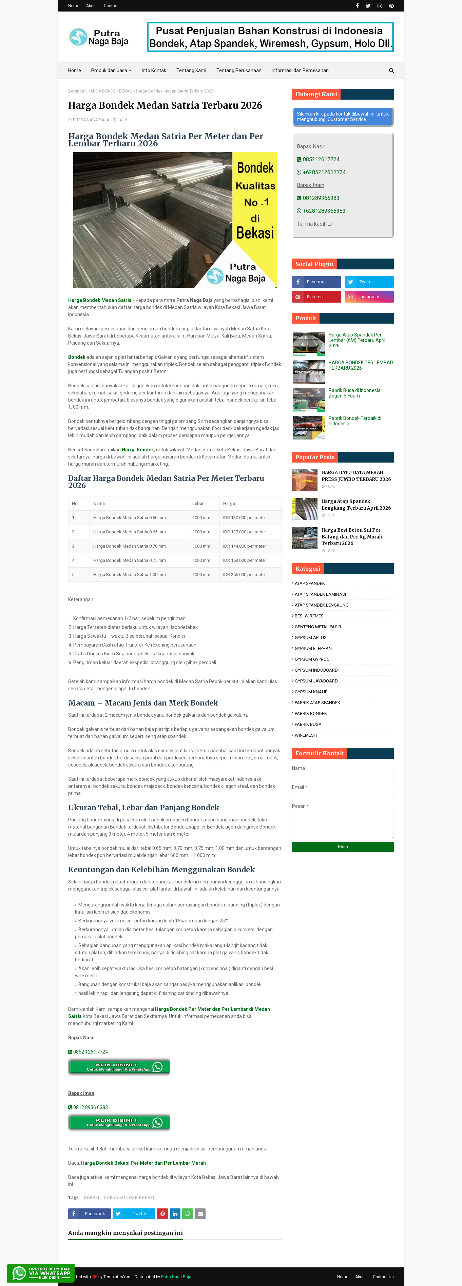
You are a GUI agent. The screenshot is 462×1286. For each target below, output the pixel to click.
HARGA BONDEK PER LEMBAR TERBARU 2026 (361, 365)
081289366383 (318, 198)
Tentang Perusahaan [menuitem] (239, 70)
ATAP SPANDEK (310, 583)
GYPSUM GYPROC (312, 659)
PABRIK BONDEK (311, 713)
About (91, 5)
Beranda (76, 91)
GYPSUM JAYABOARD (316, 680)
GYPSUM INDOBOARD (316, 670)
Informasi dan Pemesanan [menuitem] (300, 70)
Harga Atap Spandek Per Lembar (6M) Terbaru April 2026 (357, 340)
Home (73, 5)
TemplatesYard (117, 1276)
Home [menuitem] (74, 70)
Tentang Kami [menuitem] (191, 70)
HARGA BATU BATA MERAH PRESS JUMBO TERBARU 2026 (356, 476)
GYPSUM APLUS (311, 637)
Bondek (76, 357)
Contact (111, 5)
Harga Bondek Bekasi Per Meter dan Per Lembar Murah (143, 1163)
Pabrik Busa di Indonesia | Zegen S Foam (356, 393)
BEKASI (91, 1197)
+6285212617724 (321, 172)
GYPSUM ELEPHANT (314, 648)
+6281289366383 (321, 211)
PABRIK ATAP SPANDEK (317, 702)
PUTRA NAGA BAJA (91, 120)
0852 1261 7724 (88, 1052)
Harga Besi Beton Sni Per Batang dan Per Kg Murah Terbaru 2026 (352, 536)
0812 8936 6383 (88, 1107)
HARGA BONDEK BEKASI (110, 91)
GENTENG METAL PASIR (318, 626)
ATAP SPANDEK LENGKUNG (322, 605)
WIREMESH (306, 735)
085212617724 (318, 159)
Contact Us (383, 1276)
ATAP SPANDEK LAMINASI (320, 594)
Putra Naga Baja (176, 1276)
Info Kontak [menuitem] (154, 70)
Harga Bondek (138, 449)
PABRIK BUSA (308, 724)
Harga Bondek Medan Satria (100, 300)
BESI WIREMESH (311, 615)
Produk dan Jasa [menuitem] (109, 70)
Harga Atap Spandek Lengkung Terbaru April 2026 (356, 504)
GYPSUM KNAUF (311, 691)
